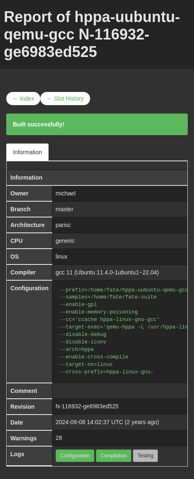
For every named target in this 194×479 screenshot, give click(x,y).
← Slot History (65, 98)
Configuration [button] (75, 456)
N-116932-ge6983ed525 (87, 406)
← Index (23, 98)
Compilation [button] (114, 456)
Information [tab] (27, 152)
